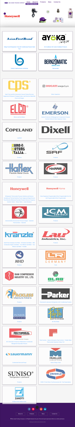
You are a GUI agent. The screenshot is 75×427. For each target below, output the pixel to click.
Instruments (18, 109)
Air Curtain (54, 47)
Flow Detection (7, 215)
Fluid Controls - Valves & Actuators (48, 354)
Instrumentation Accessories (12, 234)
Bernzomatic (56, 68)
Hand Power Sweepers (9, 257)
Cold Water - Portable (21, 261)
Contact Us (57, 2)
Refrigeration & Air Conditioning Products (61, 314)
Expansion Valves (62, 132)
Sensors (28, 215)
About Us (35, 2)
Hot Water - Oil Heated (20, 257)
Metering (13, 215)
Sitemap (31, 422)
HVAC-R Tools (44, 394)
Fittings (56, 375)
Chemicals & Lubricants (45, 314)
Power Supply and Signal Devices (27, 213)
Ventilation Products (62, 47)
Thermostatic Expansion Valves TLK (55, 355)
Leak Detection (26, 111)
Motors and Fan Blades (19, 130)
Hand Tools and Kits (10, 109)
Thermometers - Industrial (19, 236)
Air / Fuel (62, 394)
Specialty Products (22, 357)
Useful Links (36, 422)
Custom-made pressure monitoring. (19, 68)
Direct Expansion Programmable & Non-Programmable (53, 211)
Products (43, 2)
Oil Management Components (58, 130)
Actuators (29, 217)
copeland (19, 150)
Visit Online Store (32, 4)
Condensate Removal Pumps (19, 375)
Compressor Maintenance (20, 355)
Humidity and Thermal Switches (11, 213)
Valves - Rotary (15, 217)
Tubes (59, 375)
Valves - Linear (23, 217)
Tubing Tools (7, 47)
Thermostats (14, 211)
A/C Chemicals (10, 355)
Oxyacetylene (67, 394)
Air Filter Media (55, 334)
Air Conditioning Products (26, 47)
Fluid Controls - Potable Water (64, 354)
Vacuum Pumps (25, 109)
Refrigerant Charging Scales (16, 111)
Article (41, 422)
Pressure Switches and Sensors (25, 211)
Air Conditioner (47, 47)
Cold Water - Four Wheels (20, 259)
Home (28, 2)
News (49, 2)
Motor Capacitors (55, 109)
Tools (55, 277)
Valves (52, 375)
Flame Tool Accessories (53, 394)
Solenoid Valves (53, 132)
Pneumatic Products (20, 215)
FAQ (45, 422)
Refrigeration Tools (15, 47)
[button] (5, 14)
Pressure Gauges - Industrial (26, 234)
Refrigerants (8, 211)
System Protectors (46, 130)
